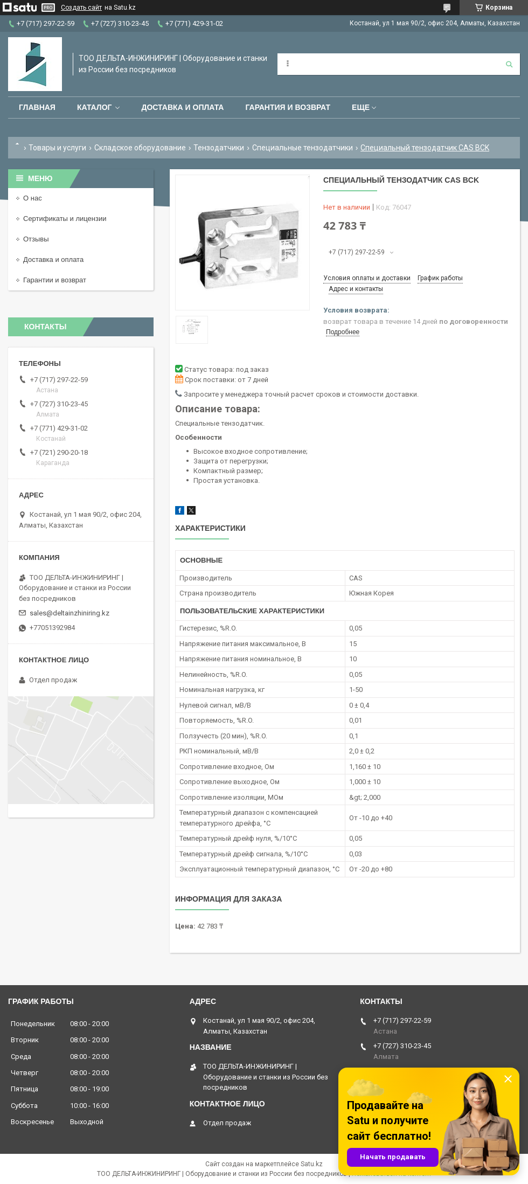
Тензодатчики (218, 147)
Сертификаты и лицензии (64, 218)
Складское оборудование (140, 147)
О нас (32, 198)
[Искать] (509, 64)
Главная (37, 107)
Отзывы (36, 239)
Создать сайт (81, 7)
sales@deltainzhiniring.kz (69, 613)
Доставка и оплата (182, 107)
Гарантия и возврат (287, 107)
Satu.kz (312, 1164)
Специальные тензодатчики (302, 147)
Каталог (94, 107)
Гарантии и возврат (54, 280)
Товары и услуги (57, 147)
